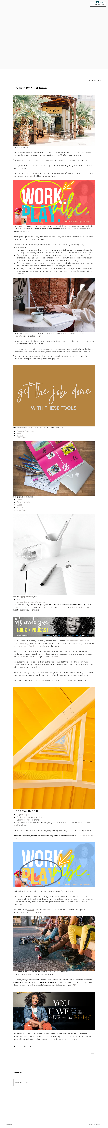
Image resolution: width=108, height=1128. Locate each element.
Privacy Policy (9, 1124)
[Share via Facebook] (14, 1046)
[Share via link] (31, 1046)
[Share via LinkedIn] (25, 1046)
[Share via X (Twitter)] (20, 1046)
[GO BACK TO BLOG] (95, 80)
